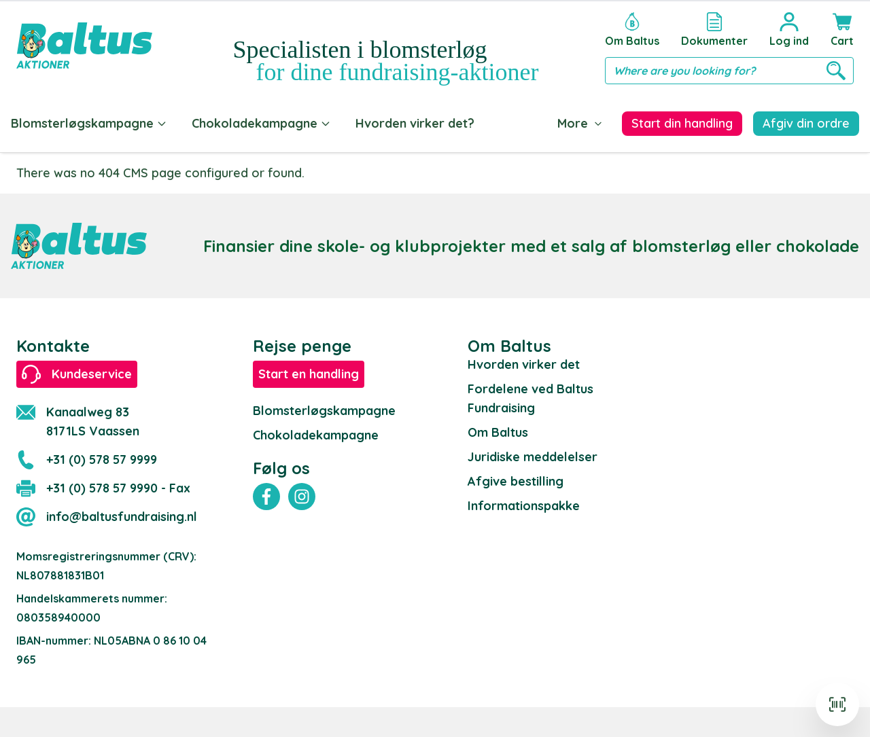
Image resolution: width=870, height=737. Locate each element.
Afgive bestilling (515, 478)
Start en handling (308, 371)
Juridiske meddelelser (532, 454)
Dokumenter (535, 123)
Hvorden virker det (524, 362)
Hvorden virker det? (414, 123)
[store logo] (84, 45)
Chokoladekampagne (261, 123)
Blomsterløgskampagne (89, 123)
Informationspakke (524, 503)
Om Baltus (498, 429)
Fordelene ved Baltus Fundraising (530, 395)
